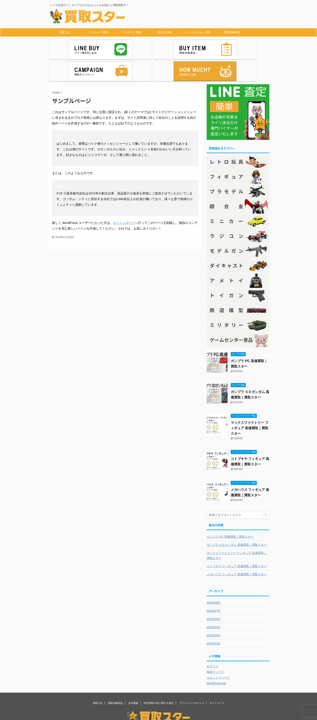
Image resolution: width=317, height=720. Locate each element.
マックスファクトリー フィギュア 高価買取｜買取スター (249, 403)
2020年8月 (214, 578)
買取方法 (64, 32)
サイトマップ (216, 678)
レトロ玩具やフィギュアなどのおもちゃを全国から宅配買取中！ (158, 704)
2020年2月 (214, 618)
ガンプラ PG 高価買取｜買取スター (230, 512)
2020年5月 (214, 602)
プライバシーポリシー (191, 678)
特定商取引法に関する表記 (159, 678)
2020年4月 (214, 610)
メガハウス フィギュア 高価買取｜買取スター (237, 549)
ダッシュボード (124, 198)
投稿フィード (215, 647)
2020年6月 (214, 594)
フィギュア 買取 (98, 32)
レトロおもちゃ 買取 (198, 32)
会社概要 (133, 678)
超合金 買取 (165, 32)
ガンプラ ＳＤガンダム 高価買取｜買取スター (237, 520)
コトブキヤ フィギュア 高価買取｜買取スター (237, 541)
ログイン (212, 641)
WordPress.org (216, 658)
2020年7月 (214, 586)
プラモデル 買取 (131, 32)
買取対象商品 (232, 32)
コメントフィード (218, 653)
